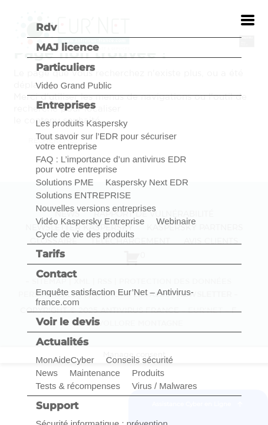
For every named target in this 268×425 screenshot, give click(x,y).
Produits (148, 373)
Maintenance (95, 373)
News (47, 373)
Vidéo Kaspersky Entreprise (90, 221)
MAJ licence (67, 47)
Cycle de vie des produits (85, 234)
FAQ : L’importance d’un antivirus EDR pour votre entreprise (111, 164)
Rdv (46, 27)
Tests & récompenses (78, 386)
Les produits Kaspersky (82, 123)
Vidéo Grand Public (74, 85)
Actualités (62, 342)
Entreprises (65, 105)
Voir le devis (68, 322)
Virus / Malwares (164, 386)
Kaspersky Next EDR (146, 182)
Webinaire (176, 221)
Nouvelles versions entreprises (96, 208)
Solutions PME (65, 182)
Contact (56, 274)
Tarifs (50, 254)
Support (57, 405)
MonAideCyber (65, 360)
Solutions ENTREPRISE (83, 195)
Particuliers (65, 67)
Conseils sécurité (139, 360)
